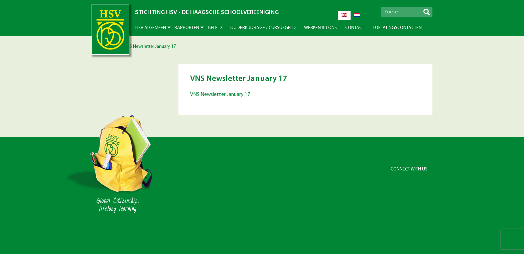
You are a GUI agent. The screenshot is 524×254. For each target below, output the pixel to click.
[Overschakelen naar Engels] (344, 15)
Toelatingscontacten (397, 27)
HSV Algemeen (150, 27)
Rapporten (186, 27)
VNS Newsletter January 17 (220, 94)
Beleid (215, 27)
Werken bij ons (320, 27)
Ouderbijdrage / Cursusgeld (263, 27)
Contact (354, 27)
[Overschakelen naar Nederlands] (357, 15)
